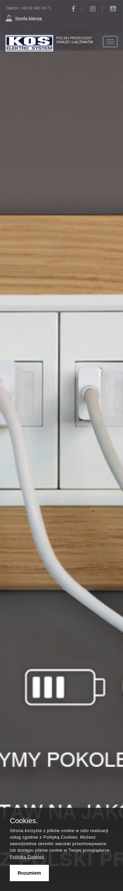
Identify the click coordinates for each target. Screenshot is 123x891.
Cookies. (24, 821)
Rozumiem (29, 873)
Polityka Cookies (27, 856)
